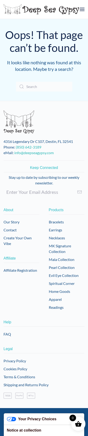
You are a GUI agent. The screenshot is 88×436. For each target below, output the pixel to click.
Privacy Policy (15, 361)
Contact (10, 230)
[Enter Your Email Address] (44, 192)
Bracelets (56, 222)
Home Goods (59, 291)
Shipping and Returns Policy (26, 384)
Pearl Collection (62, 267)
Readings (56, 307)
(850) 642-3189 (28, 147)
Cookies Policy (15, 369)
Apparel (55, 299)
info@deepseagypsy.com (34, 152)
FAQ (7, 334)
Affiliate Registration (20, 270)
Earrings (55, 230)
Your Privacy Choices (31, 419)
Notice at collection (24, 430)
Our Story (11, 222)
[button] (82, 9)
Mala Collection (61, 259)
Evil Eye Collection (64, 275)
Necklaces (57, 238)
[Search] (44, 87)
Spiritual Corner (62, 283)
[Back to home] (41, 9)
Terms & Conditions (19, 377)
